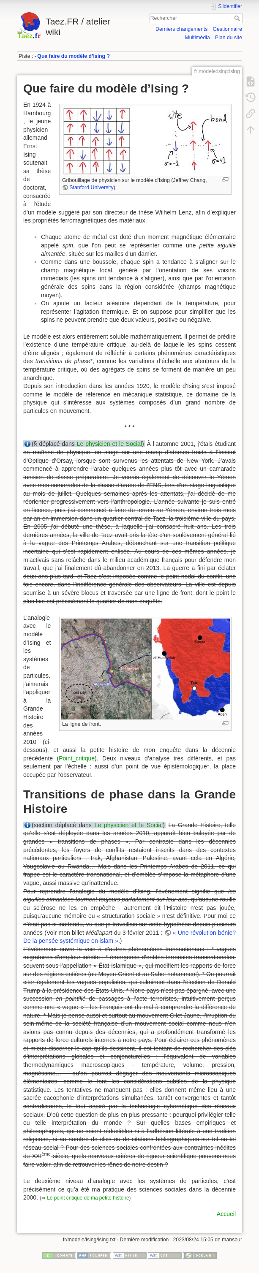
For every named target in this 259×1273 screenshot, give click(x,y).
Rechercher (238, 18)
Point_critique (77, 758)
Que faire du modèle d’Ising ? (73, 56)
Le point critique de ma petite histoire (88, 1198)
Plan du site (228, 38)
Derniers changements (181, 29)
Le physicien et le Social (109, 443)
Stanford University (91, 187)
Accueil (226, 1214)
